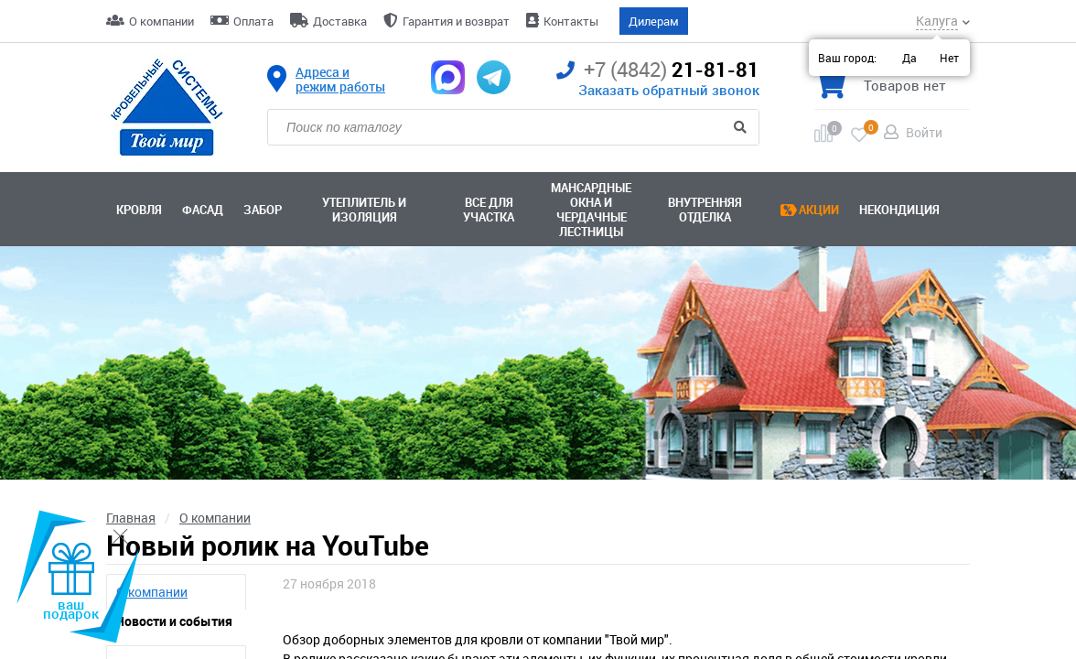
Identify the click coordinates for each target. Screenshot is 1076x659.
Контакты (570, 21)
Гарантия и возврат (456, 21)
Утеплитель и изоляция (364, 209)
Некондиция (899, 209)
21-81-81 (657, 70)
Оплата (253, 21)
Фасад (202, 209)
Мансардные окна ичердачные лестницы (591, 209)
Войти (924, 132)
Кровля (139, 209)
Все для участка (488, 209)
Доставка (340, 21)
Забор (262, 209)
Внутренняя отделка (705, 209)
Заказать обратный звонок (668, 90)
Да (909, 57)
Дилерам (654, 21)
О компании (161, 21)
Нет (949, 57)
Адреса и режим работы (340, 79)
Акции (819, 209)
